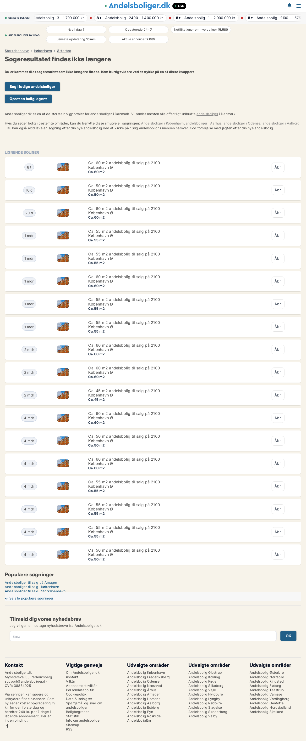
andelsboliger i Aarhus (203, 123)
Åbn (278, 167)
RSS (69, 729)
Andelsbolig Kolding (204, 677)
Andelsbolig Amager (143, 694)
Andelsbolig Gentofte (267, 703)
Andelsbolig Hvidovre (205, 694)
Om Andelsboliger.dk (83, 672)
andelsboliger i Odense (242, 123)
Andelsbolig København (146, 672)
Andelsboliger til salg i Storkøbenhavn (35, 591)
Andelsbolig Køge (202, 681)
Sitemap (72, 725)
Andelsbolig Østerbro (267, 672)
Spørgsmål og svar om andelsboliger (84, 705)
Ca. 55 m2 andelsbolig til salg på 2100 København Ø (124, 233)
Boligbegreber (77, 712)
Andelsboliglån (139, 720)
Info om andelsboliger (83, 720)
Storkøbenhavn (17, 51)
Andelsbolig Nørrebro (267, 677)
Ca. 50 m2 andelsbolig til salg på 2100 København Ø (124, 187)
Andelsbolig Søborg (265, 686)
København (43, 51)
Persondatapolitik (80, 690)
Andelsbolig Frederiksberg (148, 677)
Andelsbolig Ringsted (267, 681)
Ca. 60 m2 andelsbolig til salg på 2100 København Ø (124, 165)
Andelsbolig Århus (141, 690)
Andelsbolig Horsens (143, 699)
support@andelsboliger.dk (26, 681)
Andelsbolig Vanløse (266, 694)
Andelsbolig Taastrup (267, 690)
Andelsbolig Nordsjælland (270, 707)
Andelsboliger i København (162, 123)
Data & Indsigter (79, 699)
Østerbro (64, 51)
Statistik (72, 716)
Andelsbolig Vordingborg (270, 699)
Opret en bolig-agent (28, 98)
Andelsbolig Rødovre (205, 703)
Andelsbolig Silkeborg (206, 686)
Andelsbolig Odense (143, 681)
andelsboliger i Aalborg (281, 123)
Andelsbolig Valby (202, 716)
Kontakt (72, 677)
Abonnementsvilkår (81, 686)
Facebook (7, 726)
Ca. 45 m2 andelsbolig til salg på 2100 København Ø (124, 392)
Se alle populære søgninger (31, 598)
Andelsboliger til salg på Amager (31, 582)
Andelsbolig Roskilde (144, 716)
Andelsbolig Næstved (144, 686)
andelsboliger (207, 114)
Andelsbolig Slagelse (205, 707)
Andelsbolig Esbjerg (143, 707)
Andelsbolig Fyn (140, 712)
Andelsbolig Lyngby (204, 699)
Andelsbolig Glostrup (205, 672)
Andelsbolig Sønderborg (207, 712)
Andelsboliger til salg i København (32, 587)
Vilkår (70, 681)
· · (59, 18)
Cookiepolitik (76, 694)
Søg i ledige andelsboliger (32, 86)
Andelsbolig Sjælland (266, 712)
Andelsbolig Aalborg (143, 703)
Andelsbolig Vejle (202, 690)
